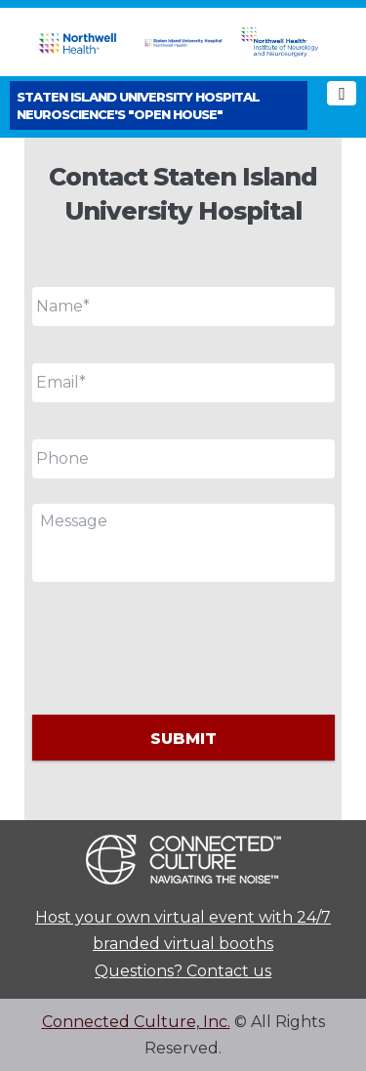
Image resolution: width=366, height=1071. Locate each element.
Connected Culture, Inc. (136, 1021)
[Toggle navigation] (341, 93)
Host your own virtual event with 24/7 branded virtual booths (183, 930)
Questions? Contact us (183, 971)
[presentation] (180, 645)
